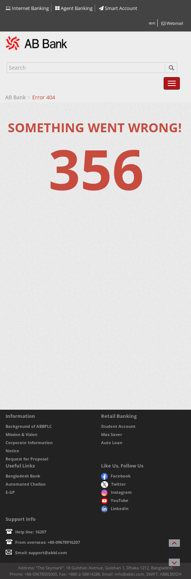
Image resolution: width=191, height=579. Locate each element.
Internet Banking (27, 8)
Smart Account (118, 8)
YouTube (114, 500)
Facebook (116, 476)
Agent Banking (74, 8)
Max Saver (111, 434)
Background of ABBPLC (29, 426)
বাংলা (152, 23)
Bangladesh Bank (23, 476)
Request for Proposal (27, 459)
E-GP (10, 492)
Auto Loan (111, 442)
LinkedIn (114, 508)
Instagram (116, 492)
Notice (12, 450)
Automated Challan (26, 484)
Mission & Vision (21, 434)
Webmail (172, 23)
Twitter (113, 484)
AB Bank (15, 97)
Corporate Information (29, 442)
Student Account (118, 426)
